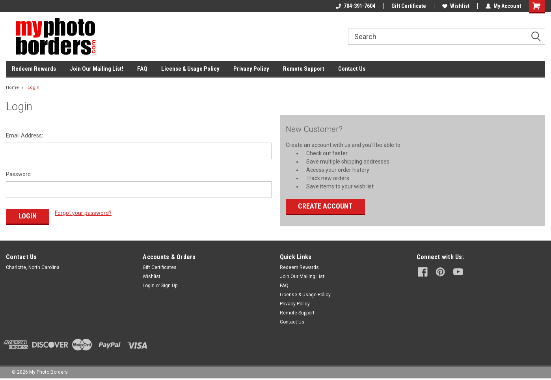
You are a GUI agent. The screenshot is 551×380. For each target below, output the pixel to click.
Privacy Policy (251, 68)
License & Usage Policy (190, 68)
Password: (19, 174)
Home (12, 87)
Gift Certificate (408, 6)
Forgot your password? (83, 213)
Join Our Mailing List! (96, 68)
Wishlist (455, 6)
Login (33, 87)
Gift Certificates (160, 267)
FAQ (142, 68)
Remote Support (303, 68)
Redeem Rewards (34, 68)
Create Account (325, 206)
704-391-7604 (355, 6)
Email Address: (24, 135)
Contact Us (351, 68)
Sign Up (169, 285)
